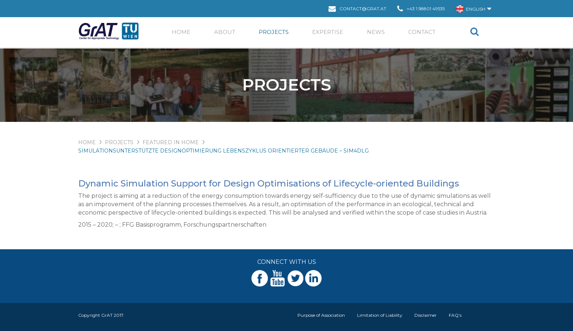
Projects (274, 31)
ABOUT (224, 31)
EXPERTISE (327, 31)
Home (181, 31)
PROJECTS (119, 142)
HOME (87, 142)
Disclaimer (425, 315)
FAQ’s (455, 315)
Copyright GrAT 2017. (101, 315)
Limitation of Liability (379, 315)
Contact (422, 31)
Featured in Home (171, 142)
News (376, 31)
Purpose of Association (321, 315)
